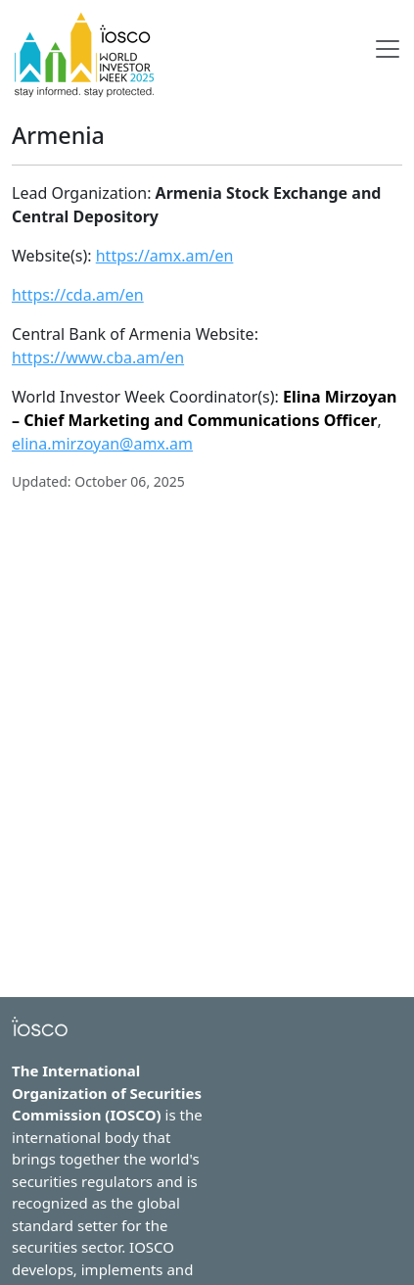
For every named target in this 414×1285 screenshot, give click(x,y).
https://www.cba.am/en (98, 357)
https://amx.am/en (165, 255)
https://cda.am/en (78, 295)
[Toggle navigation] (387, 49)
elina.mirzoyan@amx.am (102, 443)
